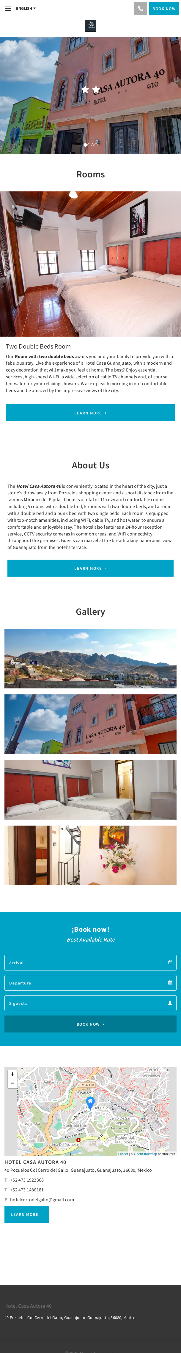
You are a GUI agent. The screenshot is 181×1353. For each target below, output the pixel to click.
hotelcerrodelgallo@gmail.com (42, 1199)
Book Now (88, 1024)
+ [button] (13, 1074)
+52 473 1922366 (27, 1180)
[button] (13, 260)
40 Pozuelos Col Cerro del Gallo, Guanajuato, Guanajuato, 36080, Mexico (78, 1170)
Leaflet (123, 1154)
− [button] (13, 1083)
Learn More (88, 412)
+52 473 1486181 (27, 1190)
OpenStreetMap (145, 1154)
